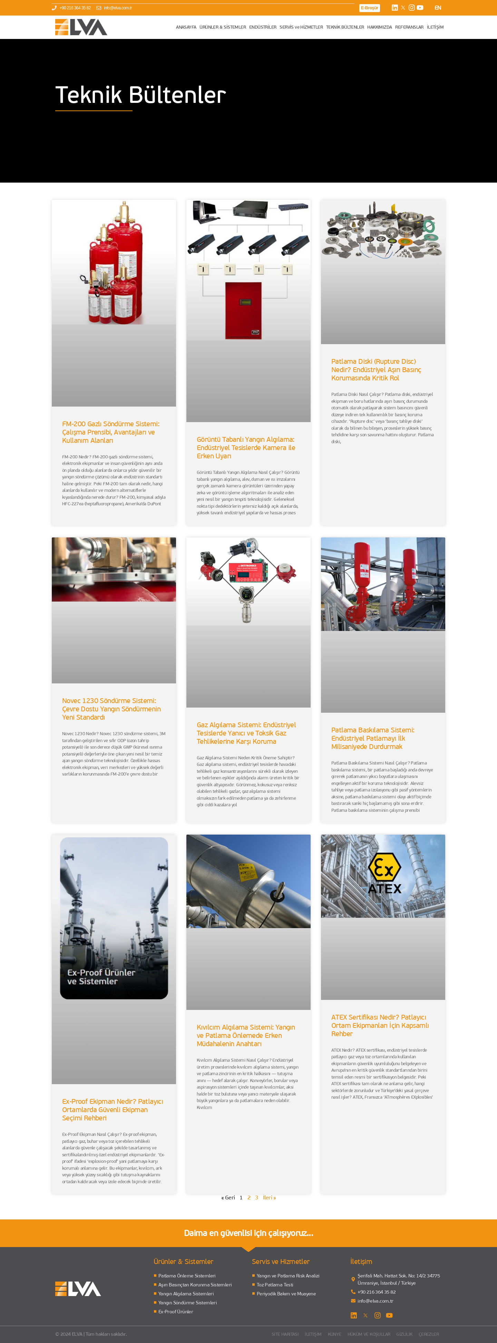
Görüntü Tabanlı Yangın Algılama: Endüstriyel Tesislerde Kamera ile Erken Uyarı (246, 448)
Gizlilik (401, 1334)
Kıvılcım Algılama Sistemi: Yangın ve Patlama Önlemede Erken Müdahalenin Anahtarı (246, 1036)
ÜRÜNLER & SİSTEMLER (222, 27)
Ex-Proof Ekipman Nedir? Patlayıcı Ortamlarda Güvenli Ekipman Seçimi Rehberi (112, 1110)
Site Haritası (271, 1334)
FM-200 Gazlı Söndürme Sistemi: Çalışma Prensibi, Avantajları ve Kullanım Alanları (110, 432)
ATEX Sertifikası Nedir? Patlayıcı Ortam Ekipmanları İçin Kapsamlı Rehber (380, 1026)
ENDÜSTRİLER (262, 27)
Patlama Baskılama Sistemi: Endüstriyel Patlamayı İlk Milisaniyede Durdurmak (372, 739)
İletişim (302, 1334)
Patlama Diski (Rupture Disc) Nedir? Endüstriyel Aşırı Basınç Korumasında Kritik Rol (376, 370)
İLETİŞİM (435, 27)
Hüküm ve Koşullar (362, 1334)
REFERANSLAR (409, 27)
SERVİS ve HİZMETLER (301, 27)
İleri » (269, 1197)
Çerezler (427, 1334)
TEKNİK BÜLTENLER (345, 27)
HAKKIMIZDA (379, 27)
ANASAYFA (186, 27)
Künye (325, 1334)
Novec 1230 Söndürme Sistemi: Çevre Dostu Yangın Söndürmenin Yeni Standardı (111, 709)
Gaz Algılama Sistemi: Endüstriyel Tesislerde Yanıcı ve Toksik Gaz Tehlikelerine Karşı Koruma (246, 733)
